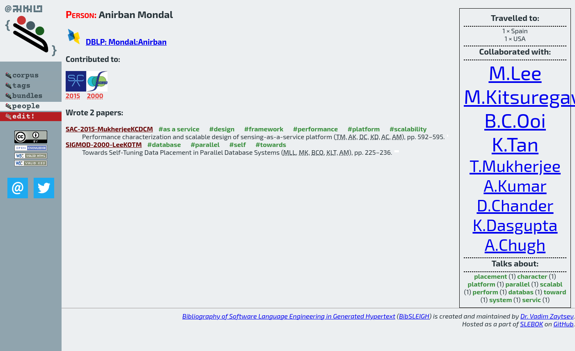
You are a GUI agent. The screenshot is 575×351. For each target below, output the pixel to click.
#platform (364, 129)
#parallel (205, 144)
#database (164, 144)
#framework (264, 129)
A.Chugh (515, 244)
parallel (517, 284)
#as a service (178, 129)
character (532, 276)
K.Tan (515, 144)
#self (237, 144)
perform (485, 292)
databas (520, 292)
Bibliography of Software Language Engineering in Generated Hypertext (288, 316)
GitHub (564, 324)
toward (555, 292)
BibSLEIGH (414, 316)
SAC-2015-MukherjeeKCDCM (109, 129)
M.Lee (514, 72)
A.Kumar (514, 185)
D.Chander (514, 205)
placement (490, 276)
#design (221, 129)
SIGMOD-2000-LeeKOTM (104, 144)
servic (531, 299)
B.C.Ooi (515, 120)
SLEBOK (531, 324)
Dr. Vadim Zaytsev (546, 316)
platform (481, 284)
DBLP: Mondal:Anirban (126, 41)
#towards (270, 144)
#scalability (408, 129)
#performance (315, 129)
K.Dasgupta (514, 224)
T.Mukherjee (515, 165)
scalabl (551, 284)
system (500, 299)
